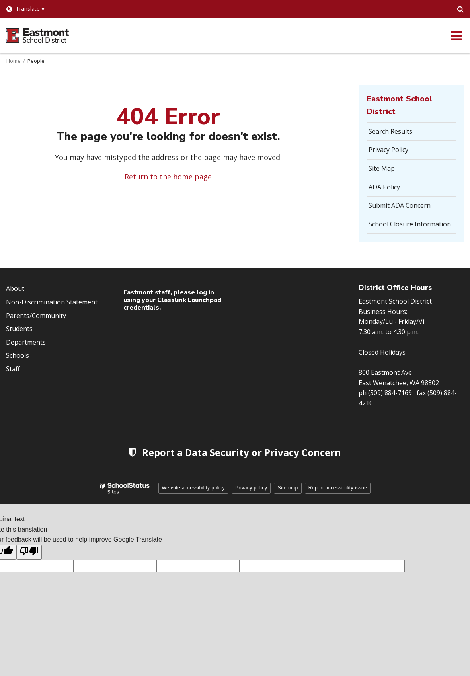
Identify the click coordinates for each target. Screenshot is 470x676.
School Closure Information (410, 224)
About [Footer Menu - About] (15, 288)
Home (13, 60)
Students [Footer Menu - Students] (19, 328)
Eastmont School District (399, 105)
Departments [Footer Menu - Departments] (26, 342)
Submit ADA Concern (400, 205)
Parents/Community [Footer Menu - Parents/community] (36, 315)
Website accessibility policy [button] (193, 488)
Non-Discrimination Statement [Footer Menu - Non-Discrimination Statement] (52, 302)
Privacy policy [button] (251, 488)
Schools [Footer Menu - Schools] (17, 355)
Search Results (390, 131)
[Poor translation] (29, 552)
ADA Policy (384, 187)
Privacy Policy (388, 149)
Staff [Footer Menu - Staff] (13, 368)
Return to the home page (168, 176)
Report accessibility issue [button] (337, 488)
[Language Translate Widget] (25, 9)
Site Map (382, 168)
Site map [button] (287, 488)
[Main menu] (456, 35)
